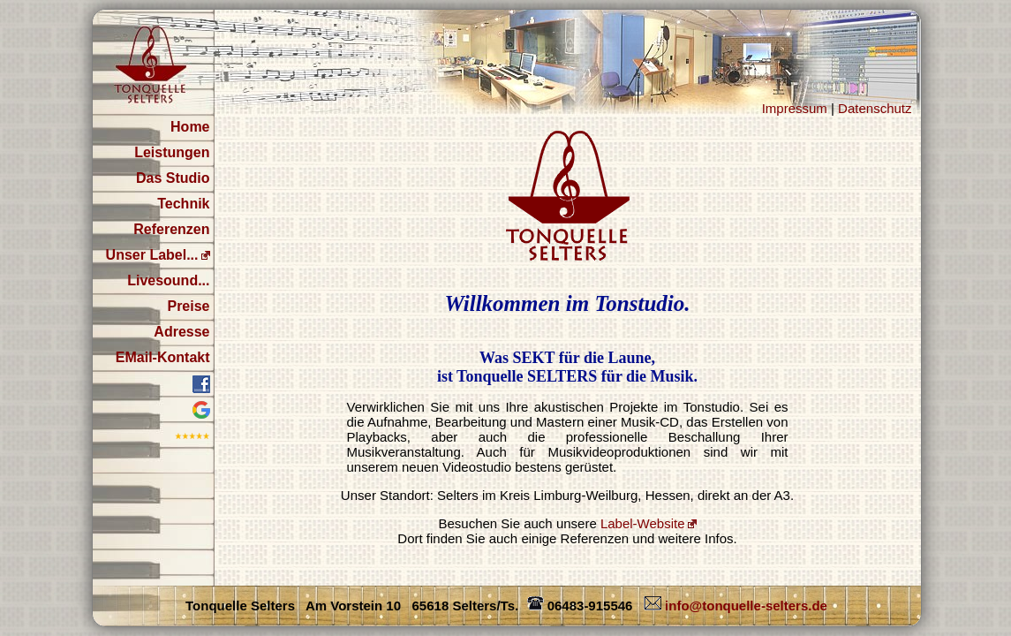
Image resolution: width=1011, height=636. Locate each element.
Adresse (181, 331)
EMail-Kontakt (163, 357)
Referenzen (171, 229)
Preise (188, 306)
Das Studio (173, 178)
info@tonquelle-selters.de (733, 605)
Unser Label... (152, 254)
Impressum (794, 108)
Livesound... (168, 280)
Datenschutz (874, 108)
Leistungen (171, 152)
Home (189, 126)
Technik (183, 203)
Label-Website (642, 523)
